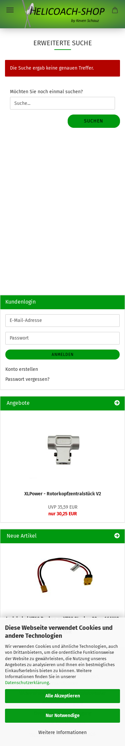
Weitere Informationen (62, 732)
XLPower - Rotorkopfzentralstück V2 (62, 494)
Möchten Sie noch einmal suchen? (46, 92)
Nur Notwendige (63, 715)
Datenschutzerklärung (27, 682)
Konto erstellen (21, 369)
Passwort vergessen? (27, 379)
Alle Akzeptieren (62, 696)
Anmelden (63, 354)
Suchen (93, 121)
